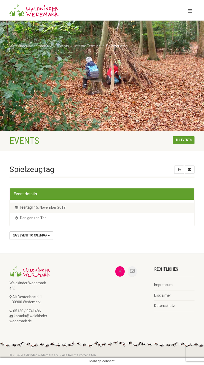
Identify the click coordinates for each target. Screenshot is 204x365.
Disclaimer (162, 295)
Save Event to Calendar (31, 235)
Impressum (163, 285)
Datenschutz (164, 306)
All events (183, 140)
